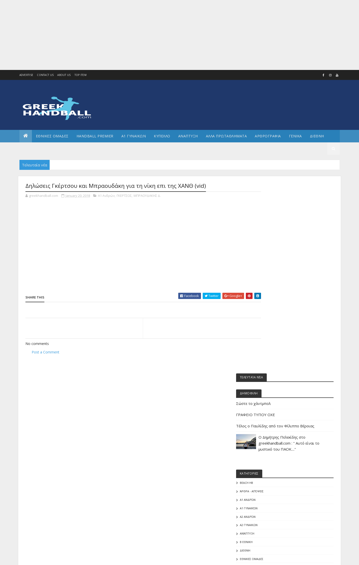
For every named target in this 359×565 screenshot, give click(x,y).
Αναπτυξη (188, 136)
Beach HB (273, 309)
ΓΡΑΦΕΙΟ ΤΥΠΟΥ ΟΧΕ (282, 229)
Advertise (26, 75)
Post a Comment (45, 352)
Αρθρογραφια (268, 136)
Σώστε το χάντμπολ (280, 218)
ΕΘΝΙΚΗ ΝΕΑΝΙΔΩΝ (279, 427)
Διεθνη (317, 136)
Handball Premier (95, 136)
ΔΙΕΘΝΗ (272, 377)
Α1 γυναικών (275, 334)
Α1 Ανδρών (106, 196)
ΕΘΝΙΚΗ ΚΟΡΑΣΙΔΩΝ (280, 419)
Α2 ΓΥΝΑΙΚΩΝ (275, 351)
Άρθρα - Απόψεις (278, 318)
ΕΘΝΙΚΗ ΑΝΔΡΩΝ (278, 394)
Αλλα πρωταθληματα (226, 136)
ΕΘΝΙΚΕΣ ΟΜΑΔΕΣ (52, 136)
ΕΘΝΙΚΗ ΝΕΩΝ (276, 436)
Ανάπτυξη (274, 360)
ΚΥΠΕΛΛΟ (162, 136)
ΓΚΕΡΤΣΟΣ (124, 196)
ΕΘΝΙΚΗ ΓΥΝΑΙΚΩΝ (279, 402)
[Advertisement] (149, 35)
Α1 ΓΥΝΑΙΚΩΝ (133, 136)
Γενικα (295, 136)
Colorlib (48, 558)
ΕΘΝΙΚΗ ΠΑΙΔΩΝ (277, 444)
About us (64, 75)
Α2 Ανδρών (274, 343)
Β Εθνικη (273, 368)
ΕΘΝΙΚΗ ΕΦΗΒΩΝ (278, 411)
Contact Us (45, 75)
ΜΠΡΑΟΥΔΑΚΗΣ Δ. (147, 196)
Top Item (81, 75)
